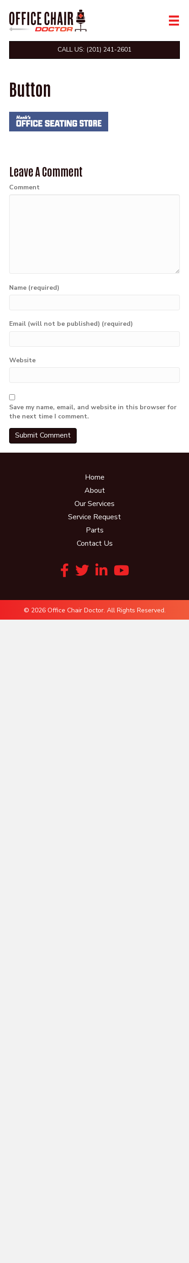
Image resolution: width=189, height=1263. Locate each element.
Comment (24, 187)
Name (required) (34, 287)
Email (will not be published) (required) (71, 323)
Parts (95, 530)
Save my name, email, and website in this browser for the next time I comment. (93, 412)
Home (95, 477)
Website (22, 360)
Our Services (94, 504)
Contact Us (95, 543)
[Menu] (174, 20)
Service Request (94, 517)
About (94, 490)
